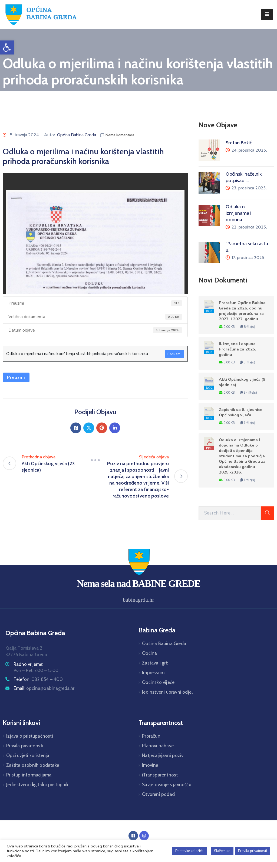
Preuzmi (174, 354)
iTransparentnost (160, 775)
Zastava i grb (155, 663)
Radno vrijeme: (28, 664)
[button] (7, 47)
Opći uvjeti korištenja (27, 755)
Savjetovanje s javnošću (166, 784)
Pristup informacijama (28, 775)
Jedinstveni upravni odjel (167, 692)
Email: (44, 688)
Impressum (153, 672)
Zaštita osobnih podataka (32, 765)
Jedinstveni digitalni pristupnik (37, 784)
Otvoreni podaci (158, 794)
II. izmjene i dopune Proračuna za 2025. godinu (237, 349)
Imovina (150, 765)
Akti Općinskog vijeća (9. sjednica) (242, 382)
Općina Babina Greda (76, 135)
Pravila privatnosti (24, 745)
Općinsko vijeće (158, 682)
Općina (149, 653)
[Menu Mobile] (267, 14)
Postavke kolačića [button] (189, 851)
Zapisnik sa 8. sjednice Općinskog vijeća (240, 412)
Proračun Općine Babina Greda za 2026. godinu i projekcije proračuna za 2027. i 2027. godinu (242, 311)
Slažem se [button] (222, 851)
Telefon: (38, 679)
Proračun (151, 736)
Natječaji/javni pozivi (163, 755)
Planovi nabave (158, 745)
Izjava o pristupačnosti (29, 736)
